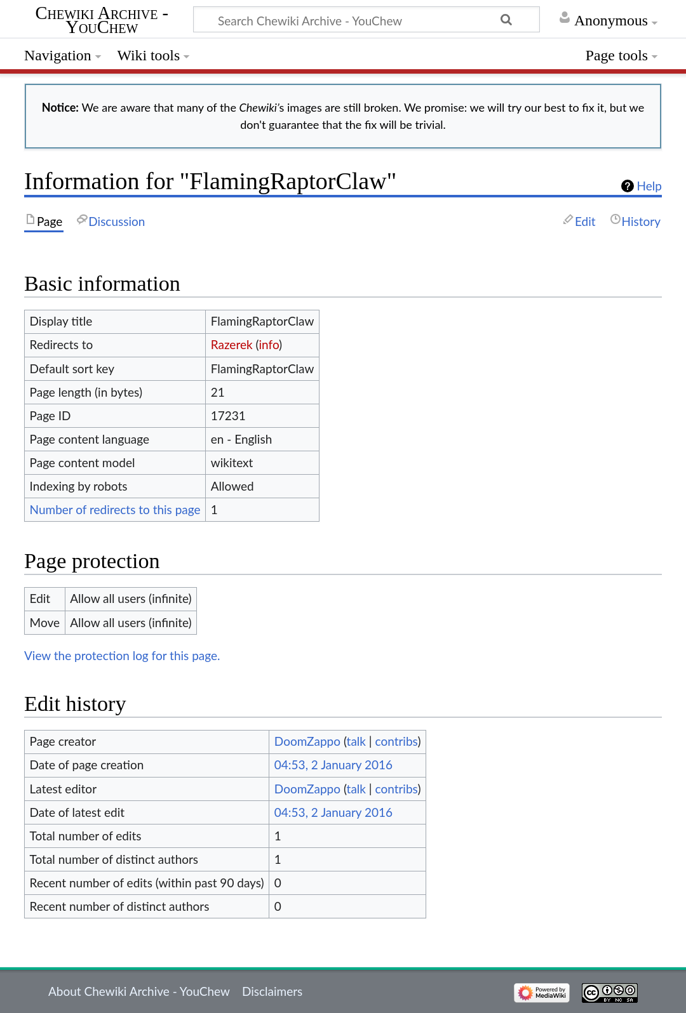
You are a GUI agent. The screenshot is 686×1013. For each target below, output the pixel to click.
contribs (396, 741)
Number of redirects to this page (115, 509)
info (269, 344)
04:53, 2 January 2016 (333, 764)
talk (356, 741)
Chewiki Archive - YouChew (102, 21)
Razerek (232, 344)
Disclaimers (272, 991)
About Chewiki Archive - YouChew (139, 991)
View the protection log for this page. (122, 655)
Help (649, 186)
